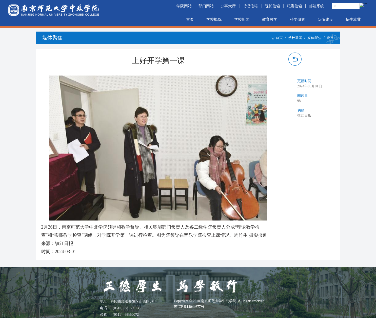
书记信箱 (250, 6)
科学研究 (297, 19)
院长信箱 (272, 6)
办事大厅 (228, 6)
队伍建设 (325, 19)
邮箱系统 (316, 6)
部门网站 (206, 6)
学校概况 (214, 19)
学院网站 (184, 6)
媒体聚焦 (314, 38)
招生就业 (353, 19)
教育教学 (269, 19)
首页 (190, 19)
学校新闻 (241, 19)
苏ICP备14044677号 (189, 307)
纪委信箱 (294, 6)
